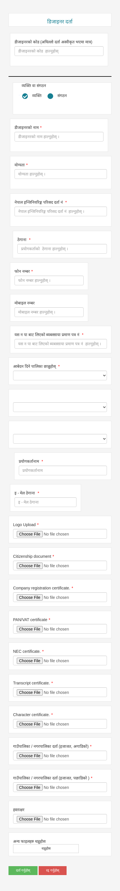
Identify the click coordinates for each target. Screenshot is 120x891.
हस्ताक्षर (18, 809)
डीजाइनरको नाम (27, 127)
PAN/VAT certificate (30, 619)
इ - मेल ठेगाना (25, 493)
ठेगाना (22, 239)
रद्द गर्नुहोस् (52, 870)
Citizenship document (32, 556)
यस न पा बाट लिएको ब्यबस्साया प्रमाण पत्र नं (47, 334)
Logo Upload (24, 524)
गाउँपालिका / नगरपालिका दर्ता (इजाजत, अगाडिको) (51, 746)
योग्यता (20, 165)
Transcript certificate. (31, 683)
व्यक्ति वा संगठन (34, 85)
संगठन (62, 95)
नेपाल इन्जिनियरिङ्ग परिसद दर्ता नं (39, 202)
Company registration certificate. (41, 588)
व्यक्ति (37, 95)
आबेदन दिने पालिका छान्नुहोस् (35, 366)
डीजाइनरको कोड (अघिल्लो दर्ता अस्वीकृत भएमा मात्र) (53, 42)
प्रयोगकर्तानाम (29, 461)
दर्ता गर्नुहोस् (23, 870)
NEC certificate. (27, 651)
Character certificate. (31, 714)
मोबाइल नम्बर (25, 303)
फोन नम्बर (22, 271)
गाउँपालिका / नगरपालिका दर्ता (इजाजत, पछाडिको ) (51, 778)
